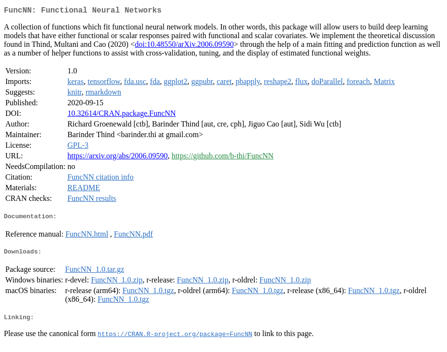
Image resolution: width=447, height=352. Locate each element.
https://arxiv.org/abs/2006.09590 (117, 158)
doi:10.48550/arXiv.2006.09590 (184, 46)
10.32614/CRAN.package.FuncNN (121, 115)
